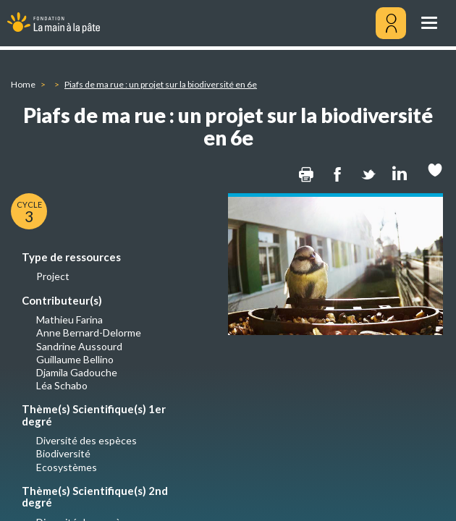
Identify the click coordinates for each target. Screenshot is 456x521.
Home (23, 84)
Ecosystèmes (66, 467)
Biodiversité (63, 453)
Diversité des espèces (86, 440)
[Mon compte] (391, 23)
